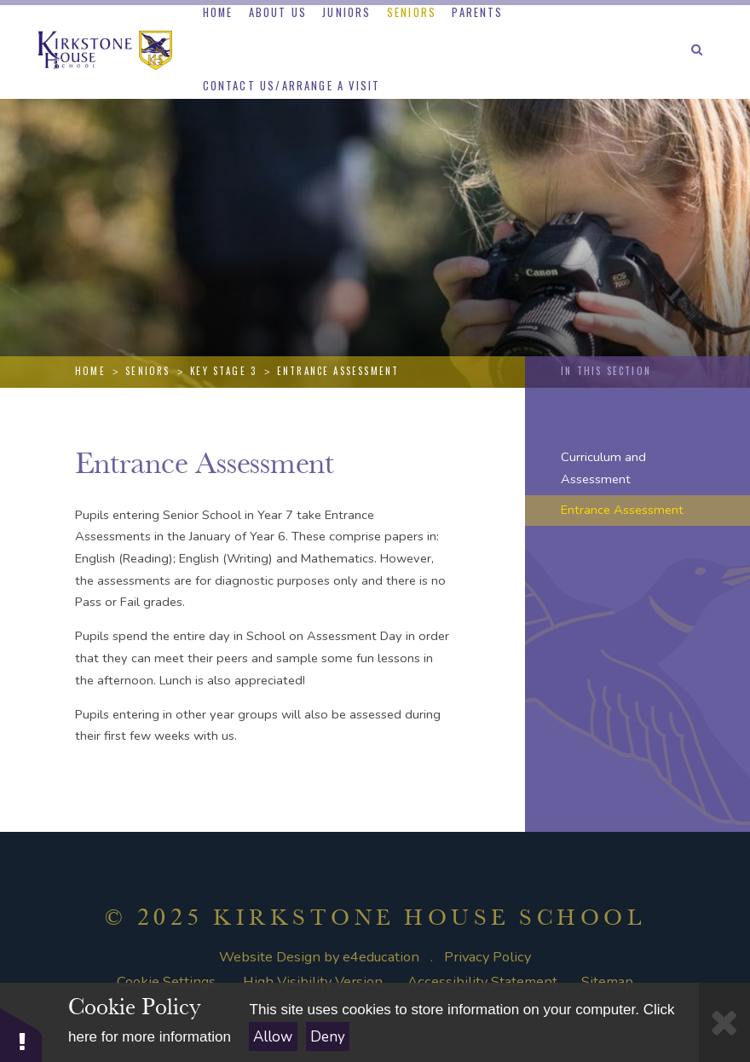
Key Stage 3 (223, 371)
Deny (327, 1037)
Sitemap (607, 981)
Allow (272, 1037)
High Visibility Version (313, 981)
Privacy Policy (487, 957)
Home (90, 371)
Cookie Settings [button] (166, 981)
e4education (381, 957)
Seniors (147, 371)
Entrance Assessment (338, 371)
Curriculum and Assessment (603, 468)
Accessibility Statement (482, 981)
